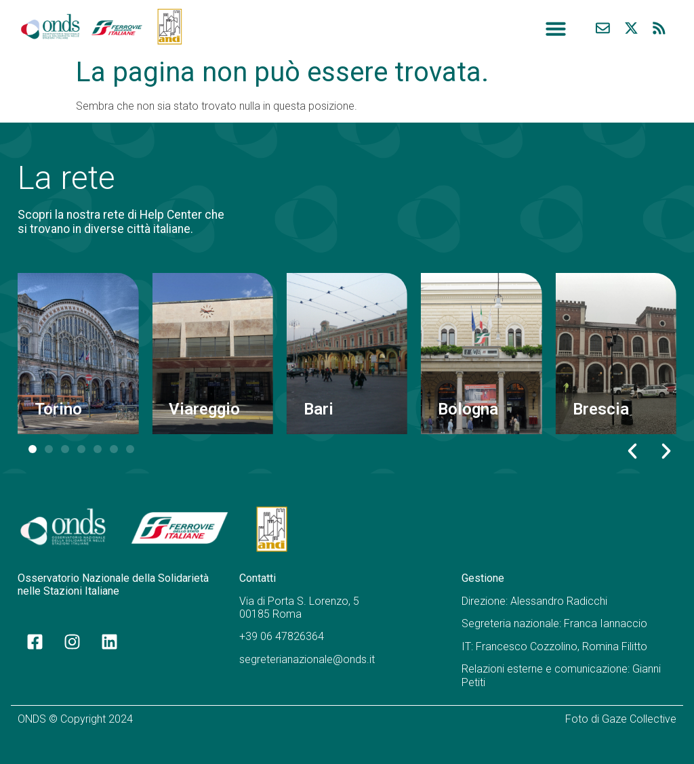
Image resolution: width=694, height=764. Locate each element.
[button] (555, 28)
